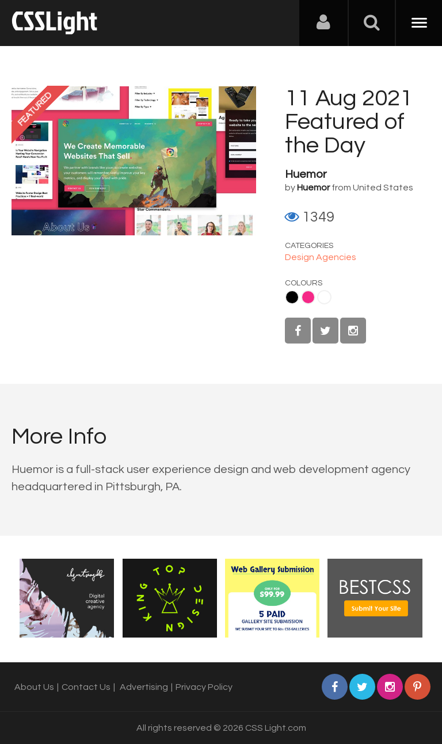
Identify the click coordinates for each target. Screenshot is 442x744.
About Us (34, 687)
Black (292, 297)
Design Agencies (320, 257)
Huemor (306, 174)
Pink (308, 297)
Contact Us (86, 687)
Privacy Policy (204, 687)
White (324, 297)
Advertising (144, 687)
